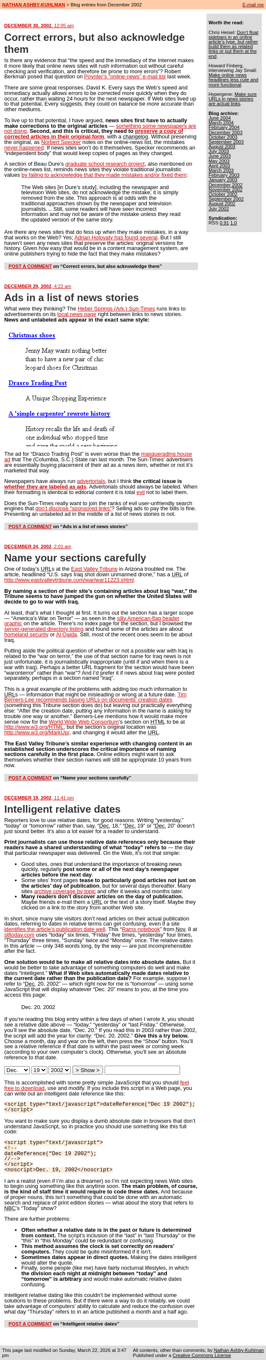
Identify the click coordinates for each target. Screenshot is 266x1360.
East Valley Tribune (94, 569)
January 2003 (223, 179)
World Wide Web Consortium (84, 722)
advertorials (91, 481)
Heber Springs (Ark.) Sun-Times (116, 308)
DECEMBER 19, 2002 (39, 797)
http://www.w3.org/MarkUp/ (36, 732)
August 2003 (222, 146)
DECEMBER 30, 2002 (39, 25)
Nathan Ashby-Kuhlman (239, 1350)
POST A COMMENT (30, 266)
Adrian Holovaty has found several (115, 237)
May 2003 (219, 161)
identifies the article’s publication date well (54, 929)
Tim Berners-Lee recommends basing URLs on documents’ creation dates (95, 697)
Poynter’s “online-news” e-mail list (125, 76)
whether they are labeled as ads (45, 486)
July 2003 (219, 151)
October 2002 (223, 194)
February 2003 (224, 175)
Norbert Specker (61, 142)
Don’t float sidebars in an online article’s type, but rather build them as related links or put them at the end (233, 44)
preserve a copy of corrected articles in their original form (93, 134)
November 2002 (226, 189)
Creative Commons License (201, 1355)
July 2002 (219, 208)
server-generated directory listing (43, 629)
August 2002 (222, 203)
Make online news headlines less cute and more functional (233, 79)
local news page (76, 314)
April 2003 (219, 165)
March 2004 (221, 122)
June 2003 (220, 155)
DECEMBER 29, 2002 (37, 286)
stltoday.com (19, 935)
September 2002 (226, 198)
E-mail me (253, 4)
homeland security (26, 634)
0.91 (224, 222)
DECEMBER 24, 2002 (37, 546)
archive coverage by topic (65, 891)
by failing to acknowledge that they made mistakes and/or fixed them (104, 175)
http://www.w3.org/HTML (33, 727)
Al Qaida (66, 634)
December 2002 (226, 184)
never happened (24, 147)
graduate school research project (104, 164)
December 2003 (226, 132)
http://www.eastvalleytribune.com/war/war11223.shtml (69, 580)
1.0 (233, 222)
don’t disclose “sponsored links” (73, 508)
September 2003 (226, 141)
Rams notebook (141, 929)
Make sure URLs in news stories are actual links (233, 99)
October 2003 (223, 137)
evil (141, 492)
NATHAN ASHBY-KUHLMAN (33, 4)
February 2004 (224, 127)
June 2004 (220, 118)
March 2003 (221, 170)
